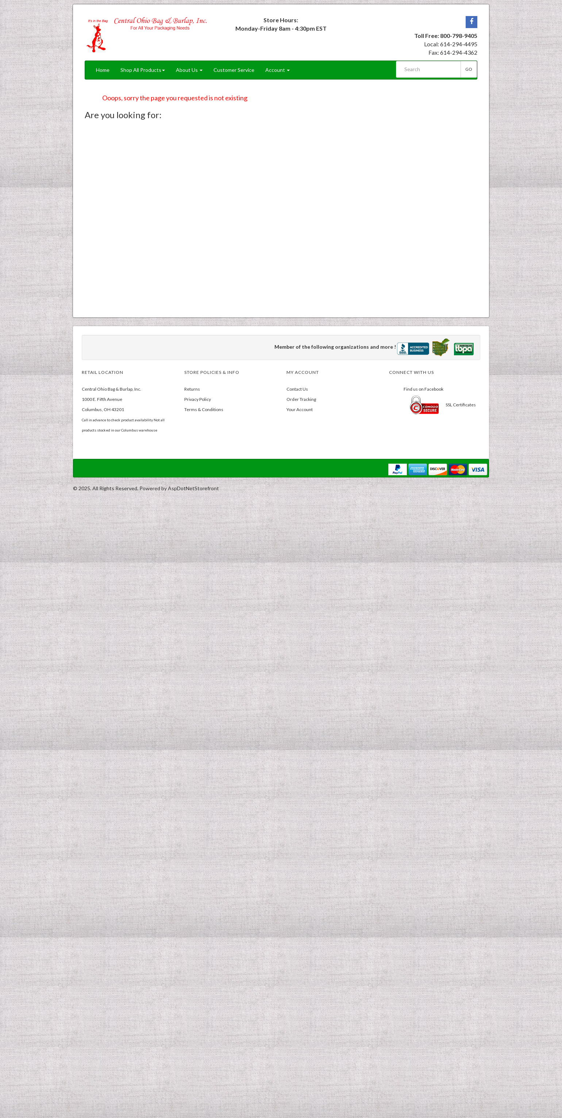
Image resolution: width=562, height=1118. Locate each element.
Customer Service (233, 70)
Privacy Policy (197, 399)
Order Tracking (301, 399)
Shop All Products (142, 70)
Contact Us (297, 389)
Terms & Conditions (203, 409)
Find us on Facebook (423, 389)
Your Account (299, 409)
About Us (189, 70)
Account (277, 70)
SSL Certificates (461, 404)
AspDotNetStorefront (193, 488)
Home (102, 70)
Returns (192, 389)
